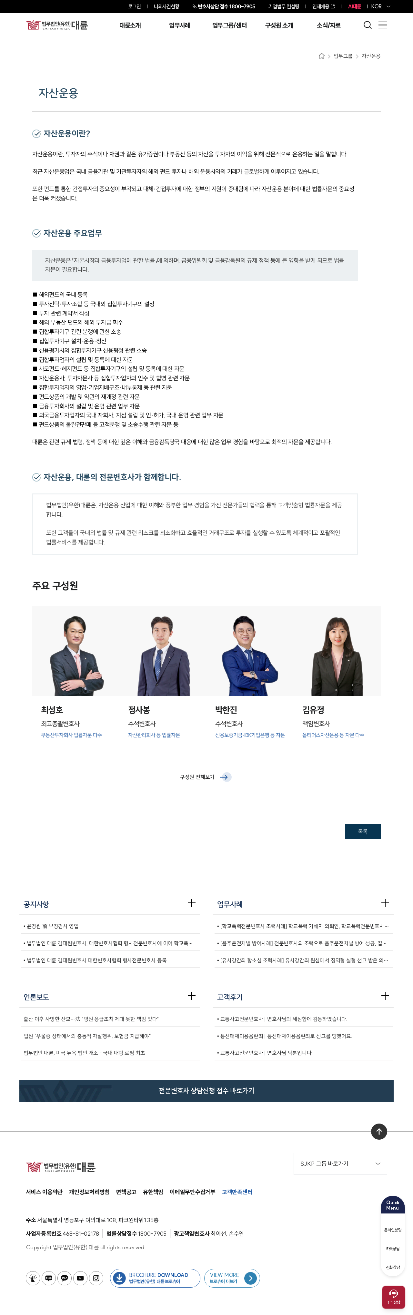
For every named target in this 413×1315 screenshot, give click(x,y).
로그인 (134, 6)
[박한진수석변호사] (250, 682)
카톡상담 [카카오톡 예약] (392, 1244)
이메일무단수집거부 (193, 1192)
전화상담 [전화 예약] (393, 1263)
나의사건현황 (166, 6)
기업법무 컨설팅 (283, 6)
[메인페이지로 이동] (57, 25)
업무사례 (179, 25)
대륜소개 (129, 25)
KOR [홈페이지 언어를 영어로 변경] (376, 6)
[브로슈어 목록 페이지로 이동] (232, 1278)
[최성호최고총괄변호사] (75, 682)
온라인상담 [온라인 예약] (393, 1225)
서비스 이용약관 (44, 1192)
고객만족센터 (237, 1192)
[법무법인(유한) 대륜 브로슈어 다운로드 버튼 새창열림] (155, 1278)
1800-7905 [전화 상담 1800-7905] (227, 6)
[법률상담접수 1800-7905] (152, 1233)
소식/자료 (329, 25)
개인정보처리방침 (89, 1192)
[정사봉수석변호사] (162, 682)
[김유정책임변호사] (337, 682)
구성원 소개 (279, 25)
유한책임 (153, 1192)
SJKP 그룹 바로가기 (340, 1163)
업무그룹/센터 (229, 25)
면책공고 (126, 1192)
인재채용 (320, 6)
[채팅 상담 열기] (393, 1297)
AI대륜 (354, 6)
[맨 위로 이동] (379, 1132)
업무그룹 (343, 56)
